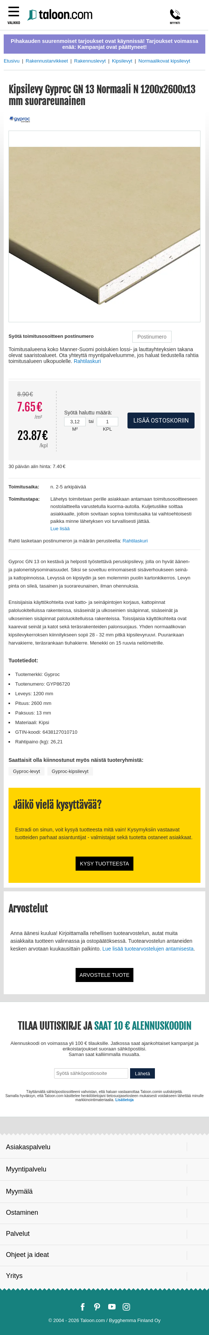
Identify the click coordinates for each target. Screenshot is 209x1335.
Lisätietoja (124, 1100)
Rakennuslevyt (90, 61)
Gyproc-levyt (26, 771)
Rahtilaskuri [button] (87, 361)
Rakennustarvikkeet (47, 61)
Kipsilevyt (122, 61)
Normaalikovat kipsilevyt (164, 61)
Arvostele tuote (105, 975)
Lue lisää (60, 528)
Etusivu (12, 61)
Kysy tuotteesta (104, 864)
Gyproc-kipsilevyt (70, 771)
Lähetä (142, 1073)
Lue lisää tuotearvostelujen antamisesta (147, 949)
